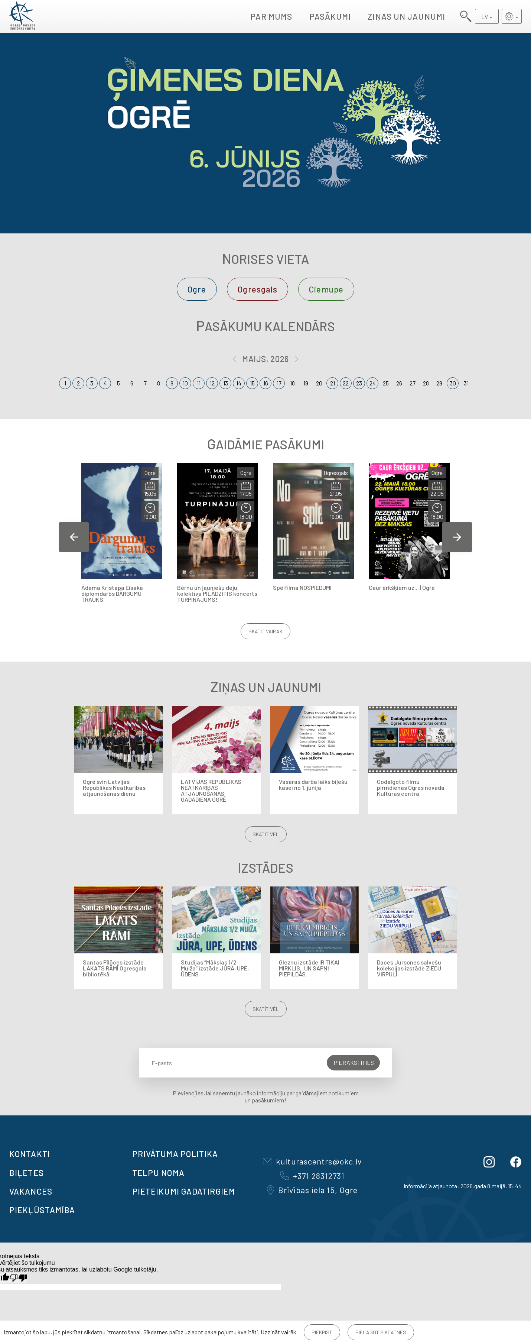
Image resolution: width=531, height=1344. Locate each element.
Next (457, 537)
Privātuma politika (175, 1154)
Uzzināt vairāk (278, 1331)
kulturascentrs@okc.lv (312, 1161)
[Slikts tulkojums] (18, 1278)
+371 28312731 (312, 1175)
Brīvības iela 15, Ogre (312, 1190)
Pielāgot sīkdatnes (380, 1332)
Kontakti (29, 1154)
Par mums (271, 16)
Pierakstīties (353, 1062)
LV (484, 16)
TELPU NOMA (158, 1172)
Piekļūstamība (42, 1210)
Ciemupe (326, 289)
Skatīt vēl (266, 834)
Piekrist (322, 1332)
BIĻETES (26, 1172)
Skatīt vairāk (265, 631)
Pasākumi (330, 16)
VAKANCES (30, 1191)
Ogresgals (257, 289)
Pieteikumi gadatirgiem (183, 1191)
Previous (74, 537)
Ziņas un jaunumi (406, 16)
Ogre (197, 289)
